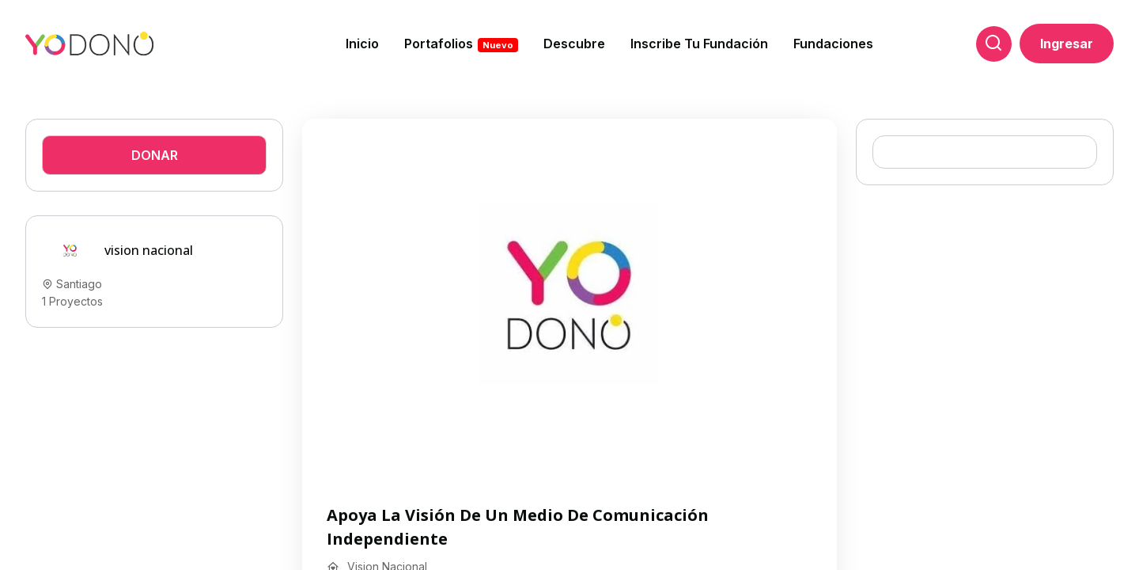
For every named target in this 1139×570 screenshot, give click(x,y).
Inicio (362, 43)
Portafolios (461, 44)
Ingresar (1066, 43)
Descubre (574, 43)
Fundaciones (833, 43)
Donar (154, 155)
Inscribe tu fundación (699, 43)
